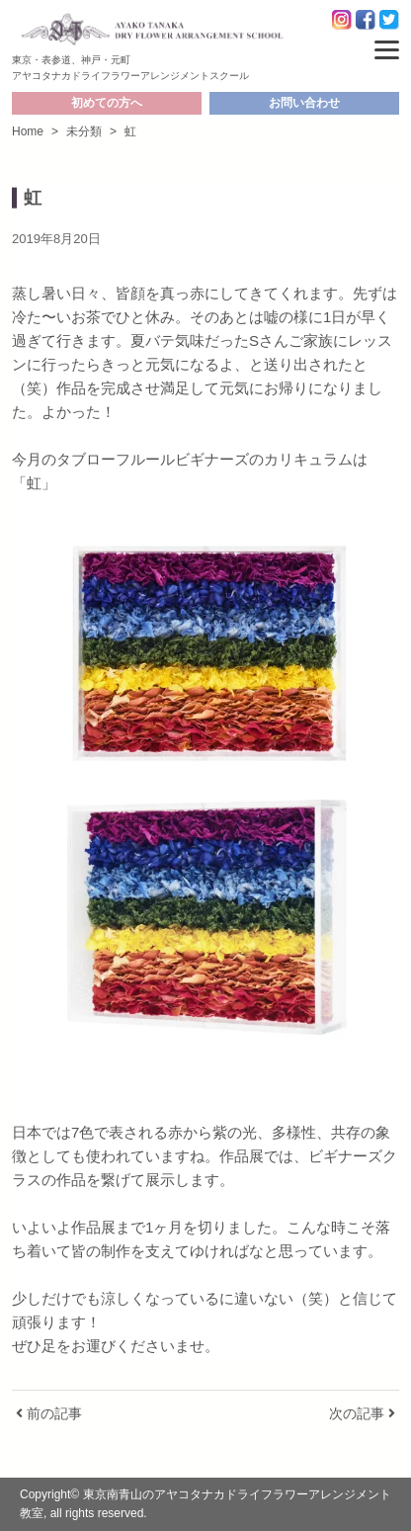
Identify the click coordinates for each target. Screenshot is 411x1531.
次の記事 (362, 1413)
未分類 (84, 131)
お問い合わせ (304, 103)
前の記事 (49, 1413)
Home (27, 131)
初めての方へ (106, 103)
